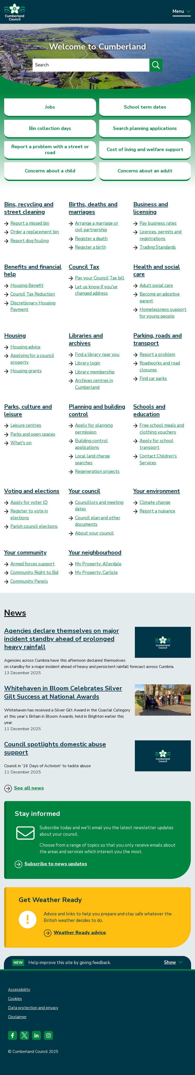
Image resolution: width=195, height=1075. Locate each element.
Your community (25, 553)
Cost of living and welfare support (145, 149)
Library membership (95, 372)
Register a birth (90, 247)
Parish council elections (34, 526)
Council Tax (84, 267)
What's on (21, 443)
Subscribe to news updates (55, 864)
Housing (15, 336)
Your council (84, 491)
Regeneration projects (97, 471)
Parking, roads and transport (157, 339)
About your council (94, 533)
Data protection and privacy (33, 1007)
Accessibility (19, 989)
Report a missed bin (29, 223)
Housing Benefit (26, 286)
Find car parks (153, 379)
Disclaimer (17, 1017)
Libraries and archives (86, 339)
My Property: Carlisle (96, 573)
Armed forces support (32, 564)
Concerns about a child (50, 171)
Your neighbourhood (95, 553)
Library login (87, 363)
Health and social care (156, 270)
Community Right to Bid (34, 573)
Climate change (155, 502)
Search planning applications (145, 128)
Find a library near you (97, 355)
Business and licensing (150, 208)
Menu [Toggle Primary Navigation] (182, 11)
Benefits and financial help (32, 270)
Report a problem (157, 355)
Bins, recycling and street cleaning (28, 208)
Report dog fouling (29, 241)
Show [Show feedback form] (173, 962)
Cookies (15, 998)
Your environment (156, 491)
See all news (29, 788)
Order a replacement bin (34, 232)
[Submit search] (155, 65)
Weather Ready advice (80, 932)
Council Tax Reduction (32, 294)
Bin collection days (50, 128)
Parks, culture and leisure (28, 410)
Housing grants (26, 371)
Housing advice (25, 347)
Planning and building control (97, 410)
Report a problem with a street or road (50, 149)
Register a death (91, 239)
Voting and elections (31, 491)
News (15, 612)
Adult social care (156, 286)
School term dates (145, 107)
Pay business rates (158, 223)
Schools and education (149, 410)
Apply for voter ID (29, 502)
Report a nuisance (157, 511)
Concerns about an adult (145, 171)
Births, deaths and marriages (93, 208)
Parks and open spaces (32, 434)
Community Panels (29, 581)
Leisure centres (25, 425)
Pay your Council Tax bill (99, 278)
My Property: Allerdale (98, 564)
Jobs (50, 107)
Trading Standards (158, 247)
